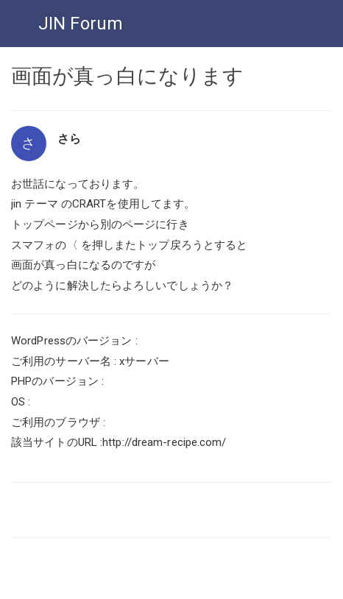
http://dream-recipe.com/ (164, 442)
